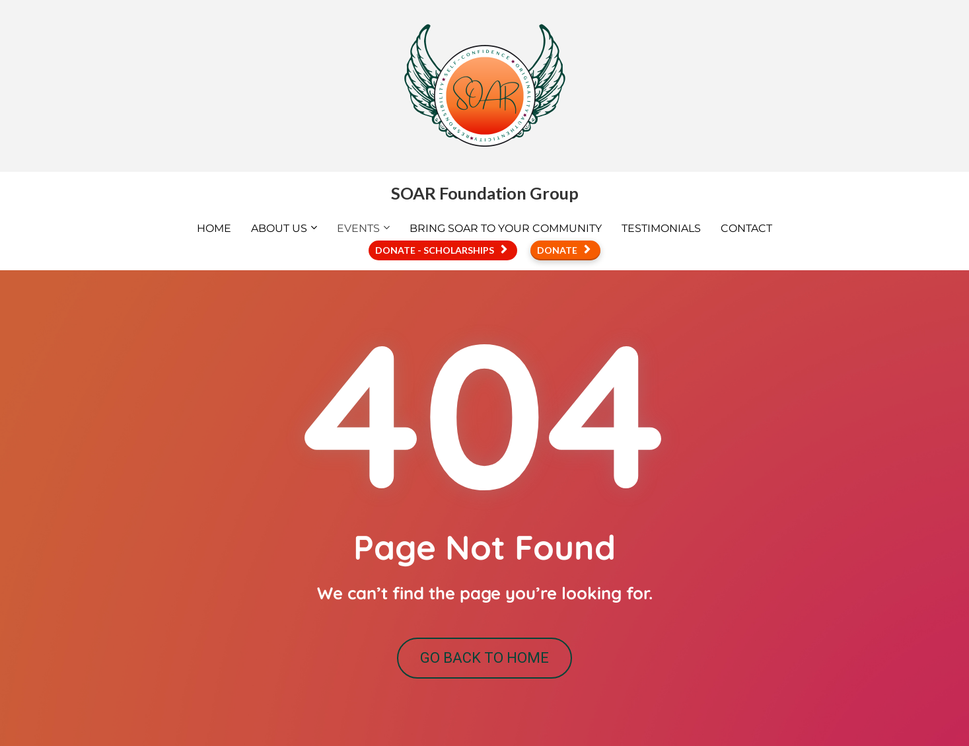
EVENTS (358, 228)
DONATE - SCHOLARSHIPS (441, 250)
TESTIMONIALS (661, 228)
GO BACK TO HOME (484, 658)
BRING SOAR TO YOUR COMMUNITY (506, 228)
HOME (214, 228)
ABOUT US (279, 228)
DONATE (564, 250)
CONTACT (746, 228)
